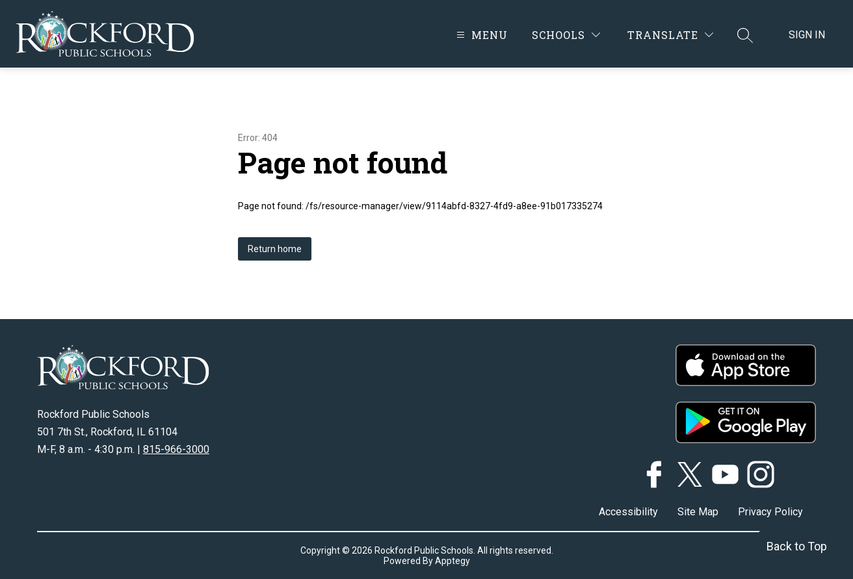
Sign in (807, 35)
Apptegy (452, 561)
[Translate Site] (670, 35)
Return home (275, 249)
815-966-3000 (176, 449)
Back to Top (797, 546)
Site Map (697, 512)
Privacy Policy (770, 512)
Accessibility (628, 512)
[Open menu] (480, 35)
